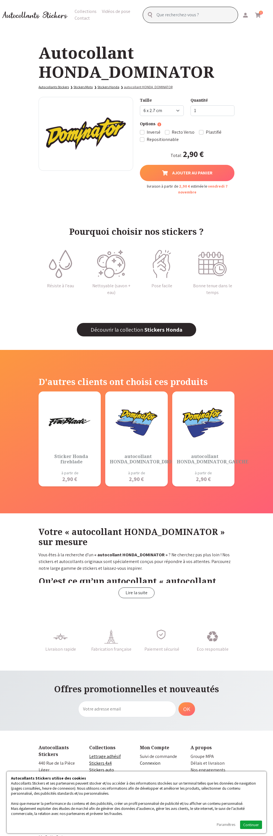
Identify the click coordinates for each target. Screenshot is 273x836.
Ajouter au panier (187, 173)
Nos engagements (208, 770)
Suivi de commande (158, 756)
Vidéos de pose (116, 11)
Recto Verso (183, 132)
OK (186, 709)
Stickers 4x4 (100, 763)
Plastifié (213, 132)
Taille (146, 100)
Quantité (199, 100)
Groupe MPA (202, 756)
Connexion (150, 763)
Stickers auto (101, 770)
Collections (86, 11)
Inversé (153, 132)
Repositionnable (163, 139)
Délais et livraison (208, 763)
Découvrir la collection (136, 329)
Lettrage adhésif (105, 756)
